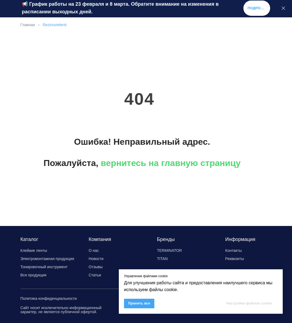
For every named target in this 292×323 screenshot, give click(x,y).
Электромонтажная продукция (47, 258)
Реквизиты (234, 258)
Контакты (233, 250)
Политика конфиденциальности (48, 298)
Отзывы (96, 267)
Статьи (95, 275)
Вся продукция (33, 275)
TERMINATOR (169, 250)
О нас (94, 250)
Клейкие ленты (33, 250)
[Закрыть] (283, 8)
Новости (96, 258)
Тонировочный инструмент (44, 267)
